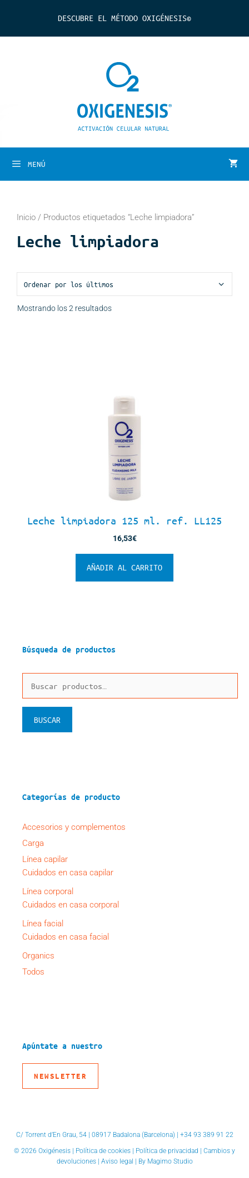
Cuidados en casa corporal (70, 905)
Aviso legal (117, 1161)
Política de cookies (103, 1151)
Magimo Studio (170, 1161)
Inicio (26, 217)
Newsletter (60, 1076)
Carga (33, 843)
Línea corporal (47, 891)
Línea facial (42, 924)
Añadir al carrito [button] (124, 567)
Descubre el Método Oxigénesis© (124, 18)
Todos (33, 972)
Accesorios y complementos (74, 827)
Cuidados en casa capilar (67, 873)
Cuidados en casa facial (65, 937)
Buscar (47, 720)
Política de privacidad (167, 1151)
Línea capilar (45, 859)
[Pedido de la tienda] (124, 284)
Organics (38, 956)
